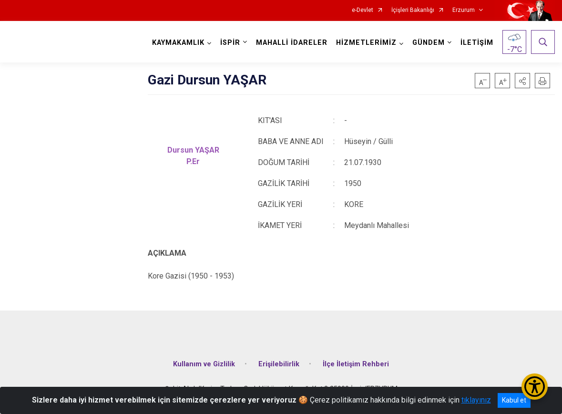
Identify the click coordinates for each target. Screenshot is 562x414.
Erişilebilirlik (278, 364)
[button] (522, 80)
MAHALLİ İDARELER (291, 43)
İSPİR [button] (230, 43)
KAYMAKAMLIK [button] (178, 43)
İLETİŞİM (476, 43)
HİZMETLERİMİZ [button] (366, 43)
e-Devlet (362, 10)
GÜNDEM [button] (428, 43)
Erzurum (463, 10)
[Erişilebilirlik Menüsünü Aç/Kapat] (534, 386)
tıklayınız (476, 399)
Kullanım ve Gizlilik (204, 364)
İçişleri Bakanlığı (412, 10)
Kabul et (514, 400)
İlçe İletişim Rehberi (356, 364)
